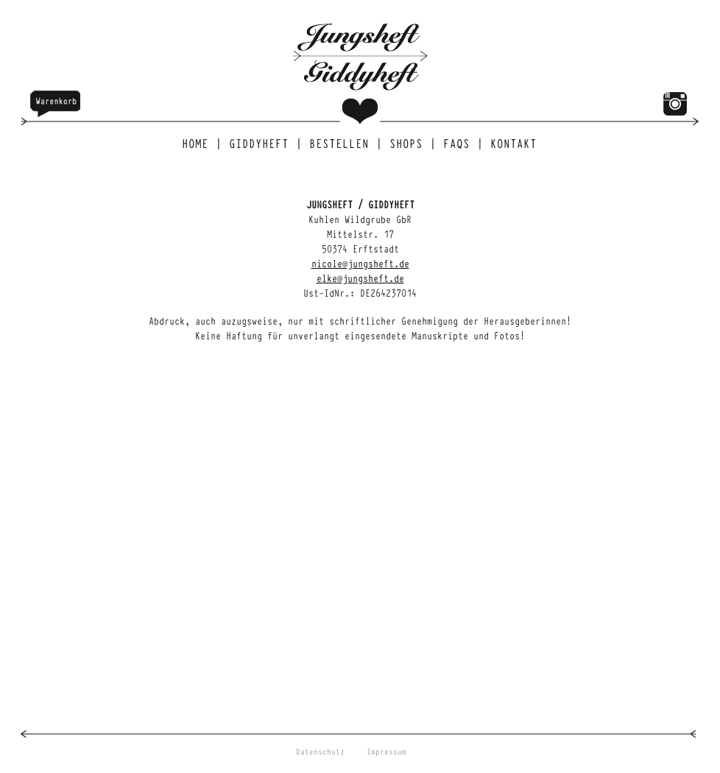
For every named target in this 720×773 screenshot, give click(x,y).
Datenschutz (320, 751)
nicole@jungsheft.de (360, 263)
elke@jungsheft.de (360, 277)
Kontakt (513, 143)
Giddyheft (261, 143)
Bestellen (342, 143)
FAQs (459, 143)
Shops (408, 143)
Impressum (386, 751)
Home (198, 143)
